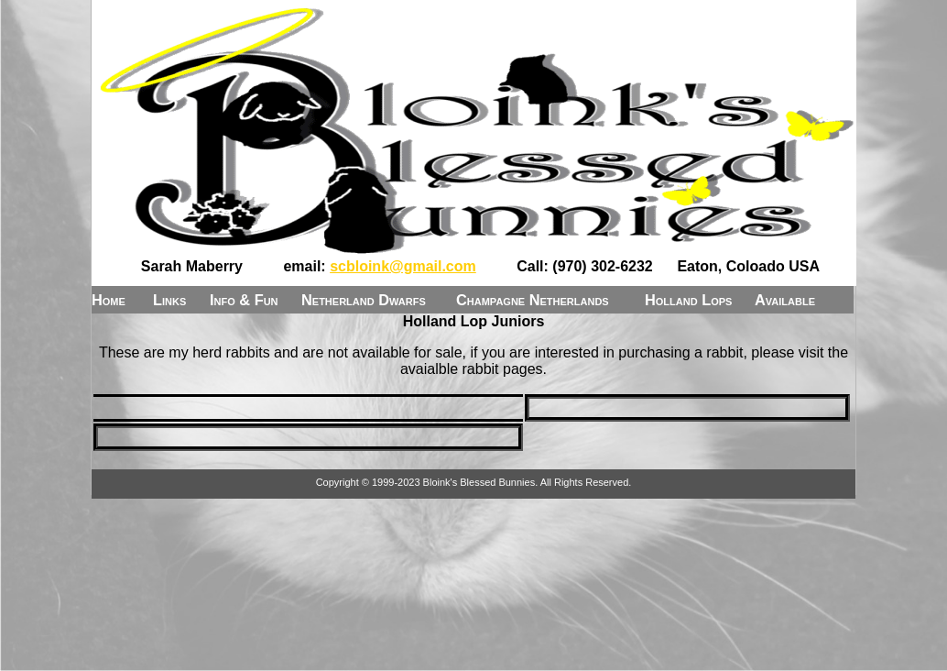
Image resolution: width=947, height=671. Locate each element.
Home (108, 300)
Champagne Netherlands (532, 300)
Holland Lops (688, 300)
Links (169, 300)
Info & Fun (244, 300)
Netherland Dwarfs (363, 300)
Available (785, 300)
